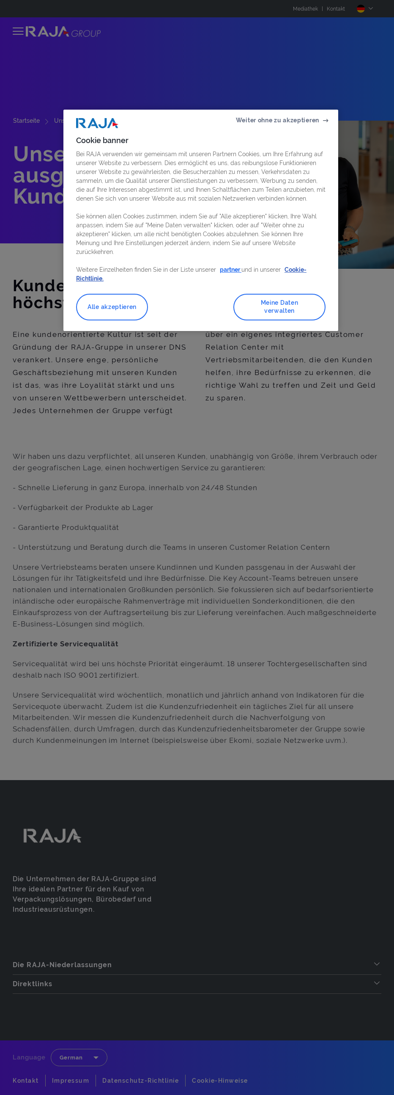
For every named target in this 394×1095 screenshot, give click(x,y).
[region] (200, 220)
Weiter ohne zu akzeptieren (277, 120)
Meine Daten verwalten (279, 306)
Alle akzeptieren (112, 306)
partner (230, 269)
